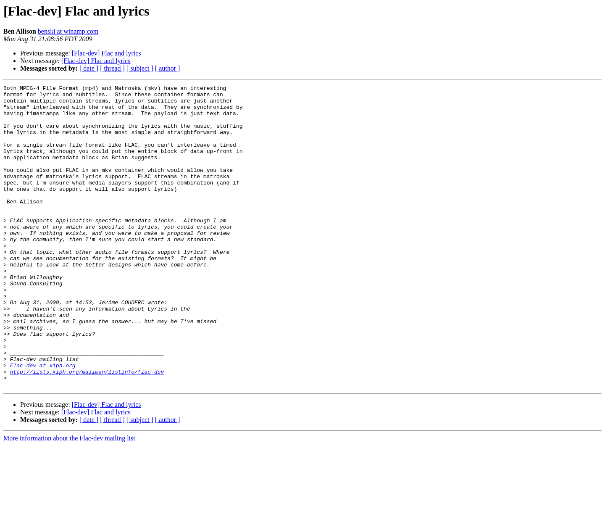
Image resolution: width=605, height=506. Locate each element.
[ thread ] (112, 68)
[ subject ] (139, 68)
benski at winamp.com (68, 31)
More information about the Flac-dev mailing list (69, 498)
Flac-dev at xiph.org (43, 422)
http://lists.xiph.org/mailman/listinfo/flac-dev (87, 429)
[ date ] (88, 68)
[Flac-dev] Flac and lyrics (106, 53)
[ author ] (167, 68)
